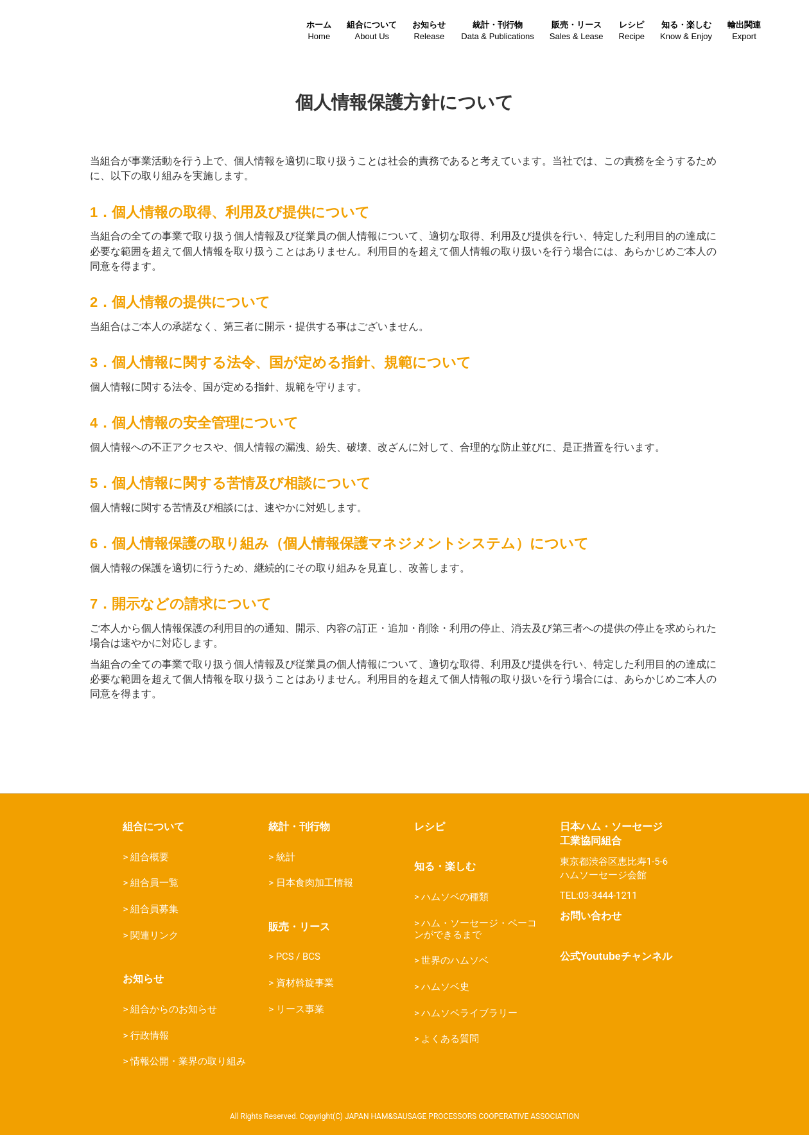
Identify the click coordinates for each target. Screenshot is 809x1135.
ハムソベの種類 (455, 897)
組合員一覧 (154, 882)
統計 (285, 857)
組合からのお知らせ (173, 1009)
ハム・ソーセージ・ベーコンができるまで (475, 928)
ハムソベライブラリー (469, 1013)
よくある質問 (450, 1038)
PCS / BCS (298, 956)
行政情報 (149, 1035)
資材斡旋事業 (305, 983)
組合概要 (149, 857)
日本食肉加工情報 (314, 882)
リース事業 (300, 1009)
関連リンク (154, 935)
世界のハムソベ (455, 960)
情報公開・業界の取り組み (188, 1061)
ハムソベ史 (445, 986)
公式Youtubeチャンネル (616, 956)
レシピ (429, 826)
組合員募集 (154, 909)
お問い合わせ (591, 915)
